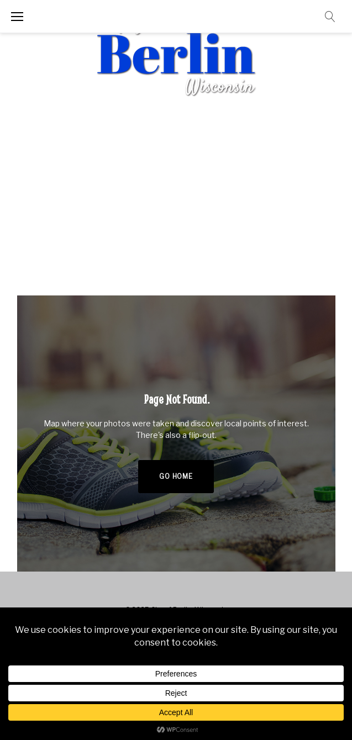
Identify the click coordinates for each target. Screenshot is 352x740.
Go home (175, 476)
